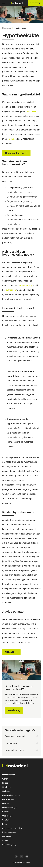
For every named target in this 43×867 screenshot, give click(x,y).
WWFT (5, 840)
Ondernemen (7, 791)
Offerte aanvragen (9, 808)
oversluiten (11, 290)
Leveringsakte (11, 743)
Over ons (6, 803)
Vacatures (6, 820)
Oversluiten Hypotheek (15, 736)
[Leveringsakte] (37, 743)
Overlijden (6, 787)
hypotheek (31, 111)
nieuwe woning (25, 285)
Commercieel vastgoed (11, 795)
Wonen (5, 779)
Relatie (5, 783)
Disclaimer (6, 836)
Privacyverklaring (9, 832)
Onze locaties (7, 816)
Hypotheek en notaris (14, 750)
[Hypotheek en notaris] (37, 750)
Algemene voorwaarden (12, 828)
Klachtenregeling (9, 845)
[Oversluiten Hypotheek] (37, 736)
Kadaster (12, 139)
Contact (5, 812)
